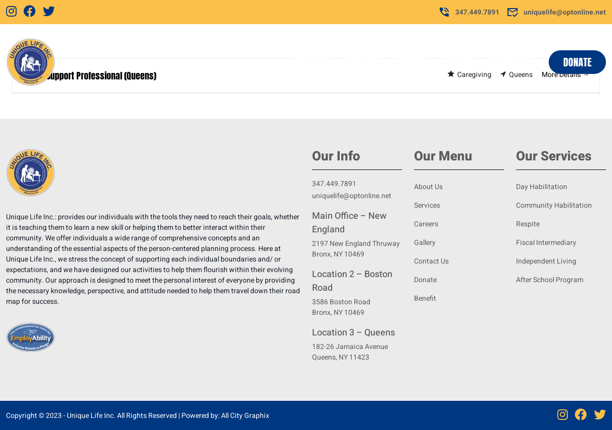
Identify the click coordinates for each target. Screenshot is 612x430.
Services (362, 62)
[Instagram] (11, 12)
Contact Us (511, 62)
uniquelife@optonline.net (556, 12)
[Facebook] (30, 12)
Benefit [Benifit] (425, 298)
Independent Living (546, 261)
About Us (312, 62)
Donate (577, 62)
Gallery (458, 62)
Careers (410, 62)
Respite (528, 224)
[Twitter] (49, 12)
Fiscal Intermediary (546, 242)
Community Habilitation (554, 205)
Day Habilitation (541, 187)
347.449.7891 (468, 12)
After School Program (549, 280)
